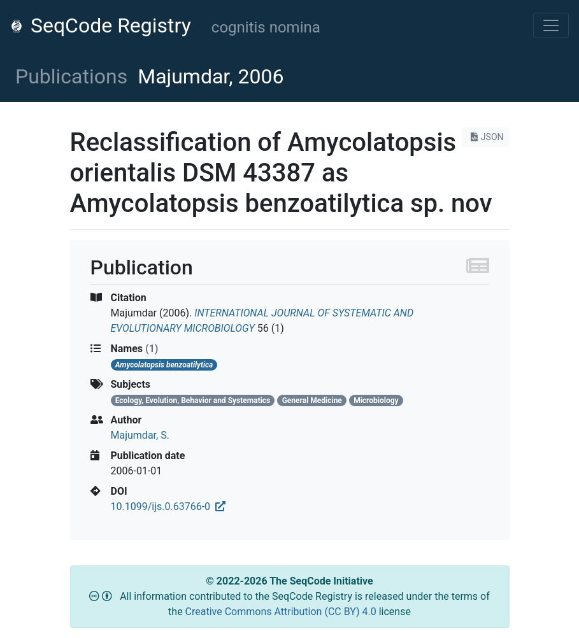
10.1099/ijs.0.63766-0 (168, 506)
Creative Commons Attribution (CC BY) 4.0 (282, 612)
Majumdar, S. (140, 435)
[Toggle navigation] (551, 25)
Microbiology (376, 400)
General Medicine (312, 400)
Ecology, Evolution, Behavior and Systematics (193, 400)
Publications (71, 76)
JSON (486, 137)
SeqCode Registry (100, 25)
